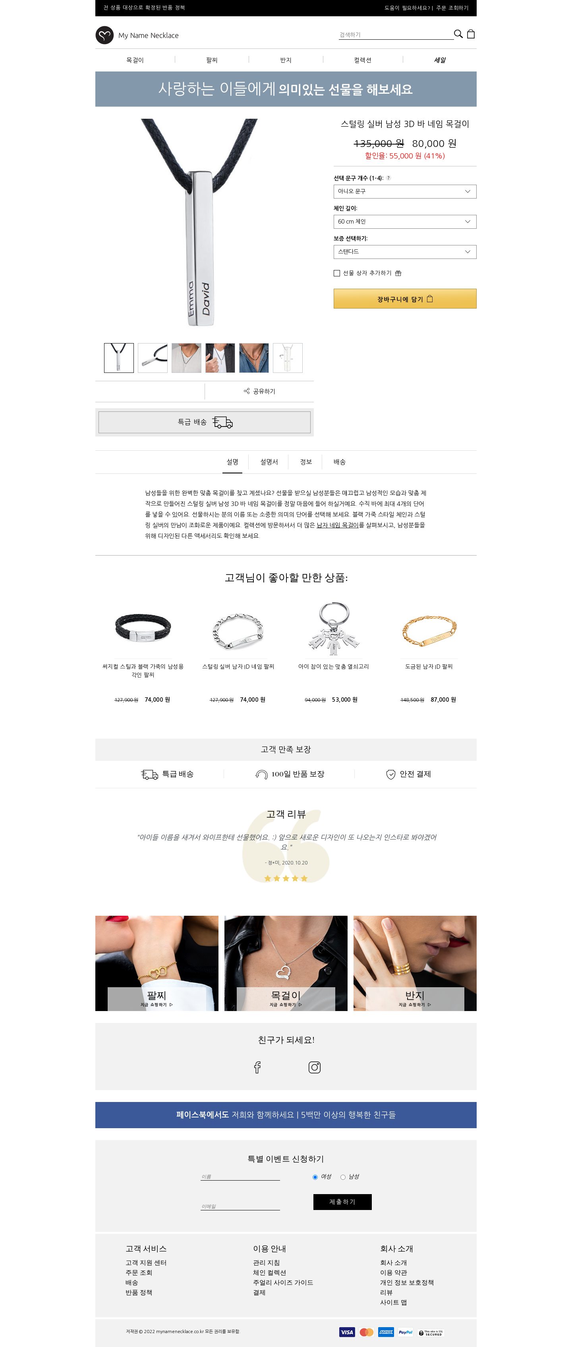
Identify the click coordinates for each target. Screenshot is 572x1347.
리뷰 (386, 1292)
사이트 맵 (393, 1302)
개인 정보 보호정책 (407, 1282)
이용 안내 (269, 1248)
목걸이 (135, 60)
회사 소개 (397, 1248)
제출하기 (342, 1202)
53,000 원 (345, 699)
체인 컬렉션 (269, 1272)
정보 (306, 462)
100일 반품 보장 (290, 774)
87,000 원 (443, 699)
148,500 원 (412, 700)
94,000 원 (315, 700)
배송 (340, 462)
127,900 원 (126, 700)
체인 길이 (345, 208)
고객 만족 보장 (286, 750)
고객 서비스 (146, 1248)
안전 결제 (408, 774)
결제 (259, 1292)
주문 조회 (139, 1272)
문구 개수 (357, 178)
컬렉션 (363, 60)
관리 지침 (266, 1262)
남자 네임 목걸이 (338, 525)
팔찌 (212, 60)
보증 (339, 238)
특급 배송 (167, 774)
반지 (286, 60)
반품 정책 (139, 1292)
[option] (202, 8)
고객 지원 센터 (146, 1262)
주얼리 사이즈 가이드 (283, 1282)
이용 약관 (393, 1272)
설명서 (269, 462)
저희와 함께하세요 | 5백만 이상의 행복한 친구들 (286, 1115)
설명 (232, 462)
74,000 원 (157, 699)
